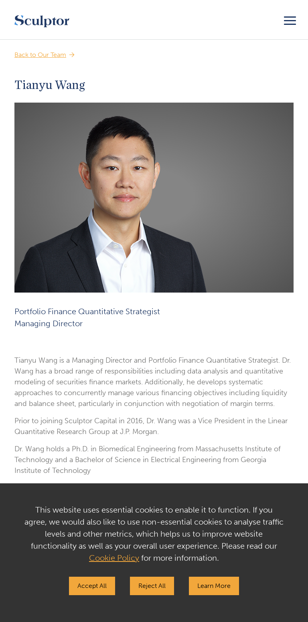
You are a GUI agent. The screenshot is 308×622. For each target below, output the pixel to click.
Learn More (214, 586)
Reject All (152, 586)
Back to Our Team (40, 55)
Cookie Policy (114, 558)
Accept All (92, 586)
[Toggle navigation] (290, 19)
